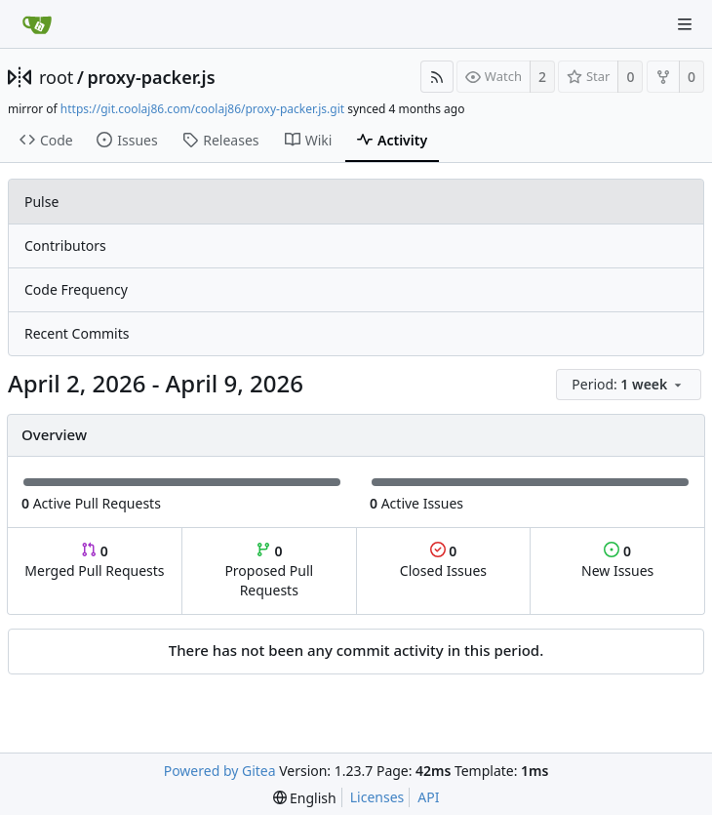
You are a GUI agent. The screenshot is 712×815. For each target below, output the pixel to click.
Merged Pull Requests (94, 561)
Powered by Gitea (220, 770)
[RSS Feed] (437, 77)
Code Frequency (76, 289)
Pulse (41, 201)
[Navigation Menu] (684, 24)
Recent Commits (76, 333)
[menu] (630, 385)
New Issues (617, 561)
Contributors (65, 245)
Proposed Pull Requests (268, 570)
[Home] (37, 24)
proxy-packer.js (152, 77)
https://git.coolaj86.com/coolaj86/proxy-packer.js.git (202, 109)
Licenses (377, 797)
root (56, 77)
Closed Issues (443, 561)
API (428, 797)
